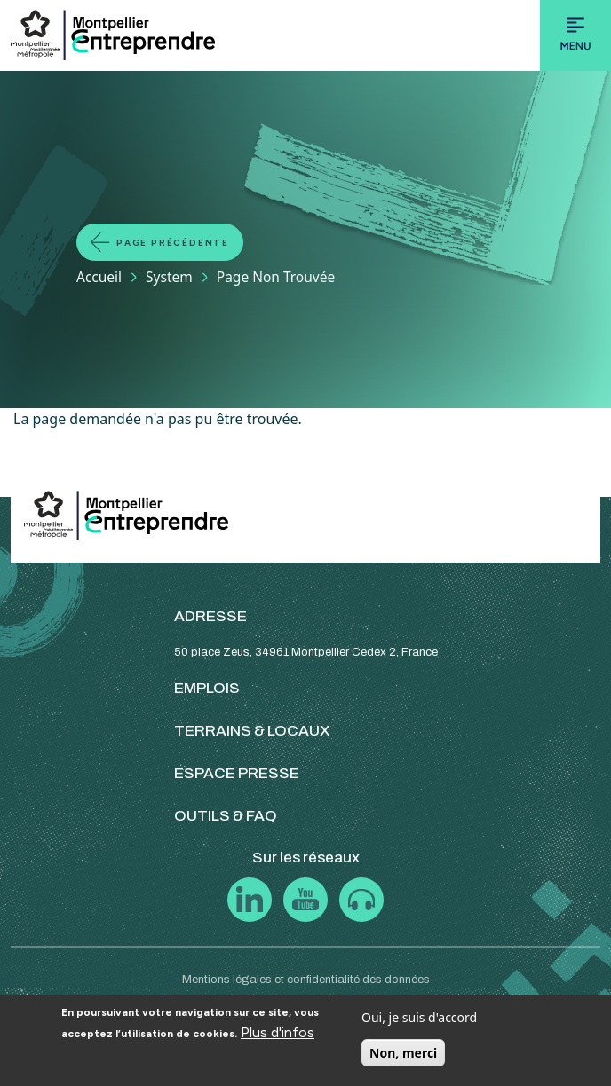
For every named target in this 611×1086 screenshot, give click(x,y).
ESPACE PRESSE (236, 773)
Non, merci (403, 1052)
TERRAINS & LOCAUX (252, 730)
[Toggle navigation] (575, 35)
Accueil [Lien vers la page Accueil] (99, 277)
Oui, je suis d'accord (419, 1017)
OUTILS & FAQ (225, 815)
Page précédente (172, 242)
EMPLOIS (207, 688)
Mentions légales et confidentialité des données (306, 979)
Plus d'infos (277, 1032)
